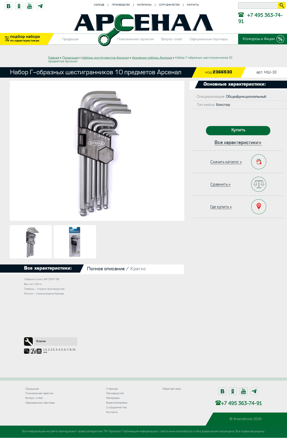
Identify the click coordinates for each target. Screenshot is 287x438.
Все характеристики (236, 142)
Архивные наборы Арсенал (152, 57)
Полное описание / (108, 269)
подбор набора (25, 38)
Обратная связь (171, 389)
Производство (121, 5)
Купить (238, 130)
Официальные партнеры (209, 39)
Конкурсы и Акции (259, 39)
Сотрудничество (169, 5)
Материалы (144, 5)
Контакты (193, 5)
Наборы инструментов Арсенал (105, 57)
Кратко (138, 269)
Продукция (70, 39)
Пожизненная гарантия (135, 39)
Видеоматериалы (116, 402)
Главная (53, 57)
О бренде (99, 5)
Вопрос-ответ (171, 39)
